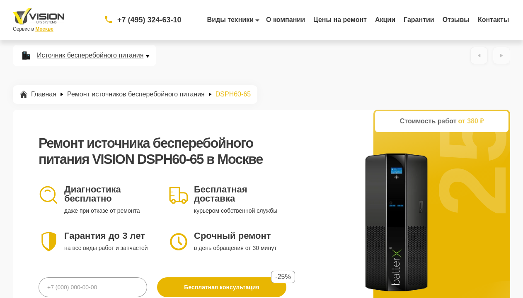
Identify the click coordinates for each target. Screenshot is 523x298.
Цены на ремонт (340, 19)
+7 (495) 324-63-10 (149, 20)
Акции (385, 19)
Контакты (493, 19)
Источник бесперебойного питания (90, 55)
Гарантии (419, 19)
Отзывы (456, 19)
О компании (285, 19)
